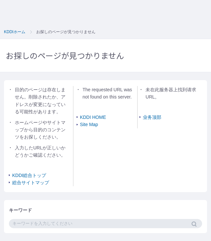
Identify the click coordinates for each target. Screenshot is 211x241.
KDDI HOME (93, 117)
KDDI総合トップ (29, 175)
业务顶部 (152, 117)
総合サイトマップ (30, 182)
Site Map (89, 124)
